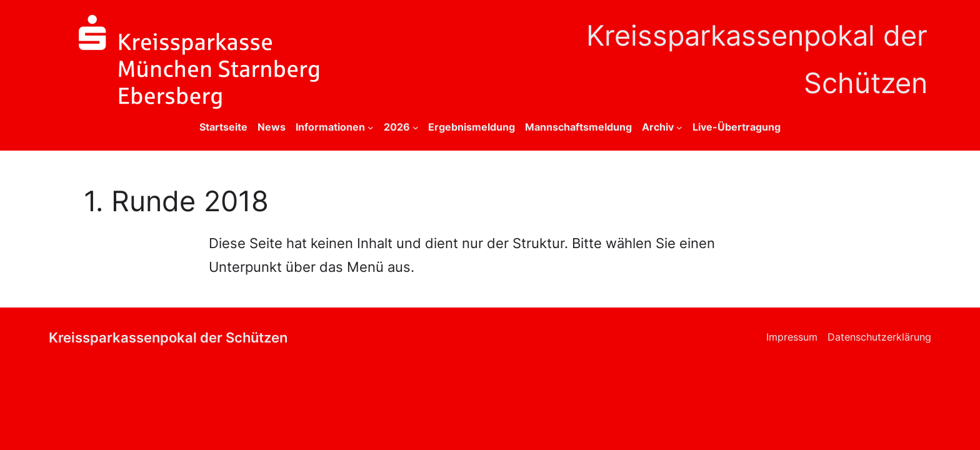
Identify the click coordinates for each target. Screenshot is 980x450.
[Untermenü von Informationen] (371, 127)
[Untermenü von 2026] (415, 127)
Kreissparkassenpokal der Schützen (168, 337)
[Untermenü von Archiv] (679, 127)
